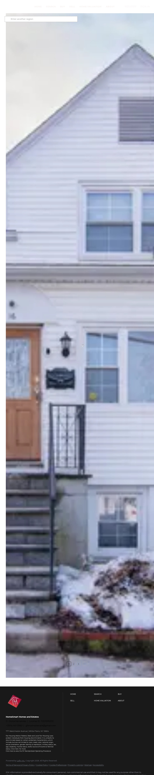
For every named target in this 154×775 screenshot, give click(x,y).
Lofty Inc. (21, 761)
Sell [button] (72, 6)
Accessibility (98, 765)
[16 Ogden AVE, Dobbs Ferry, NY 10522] (7, 631)
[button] (16, 6)
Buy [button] (62, 6)
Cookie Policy (42, 765)
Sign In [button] (145, 6)
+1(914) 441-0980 (14, 725)
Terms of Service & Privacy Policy (20, 765)
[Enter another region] (43, 19)
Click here (15, 749)
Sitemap (88, 765)
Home (38, 6)
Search (51, 6)
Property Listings (75, 765)
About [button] (110, 6)
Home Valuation (91, 6)
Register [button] (130, 6)
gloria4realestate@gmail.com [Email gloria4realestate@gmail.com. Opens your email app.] (41, 725)
